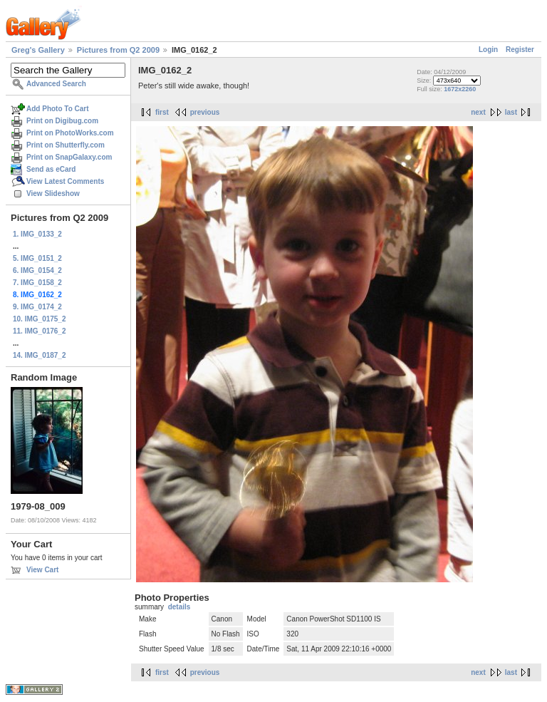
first (162, 112)
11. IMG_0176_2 (39, 331)
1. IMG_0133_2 (37, 234)
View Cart (42, 570)
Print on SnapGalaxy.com (69, 157)
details (179, 607)
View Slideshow (53, 193)
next (478, 112)
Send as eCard (50, 169)
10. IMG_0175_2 (39, 319)
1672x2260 (460, 89)
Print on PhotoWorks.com (70, 133)
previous (205, 112)
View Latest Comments (65, 181)
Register (520, 49)
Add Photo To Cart (57, 109)
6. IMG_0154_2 (37, 270)
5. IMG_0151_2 (37, 258)
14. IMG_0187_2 (39, 355)
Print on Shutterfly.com (65, 145)
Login (488, 49)
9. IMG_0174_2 (37, 307)
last (511, 112)
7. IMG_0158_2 (37, 283)
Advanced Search (56, 84)
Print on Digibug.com (62, 121)
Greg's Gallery (38, 50)
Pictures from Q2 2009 (118, 50)
